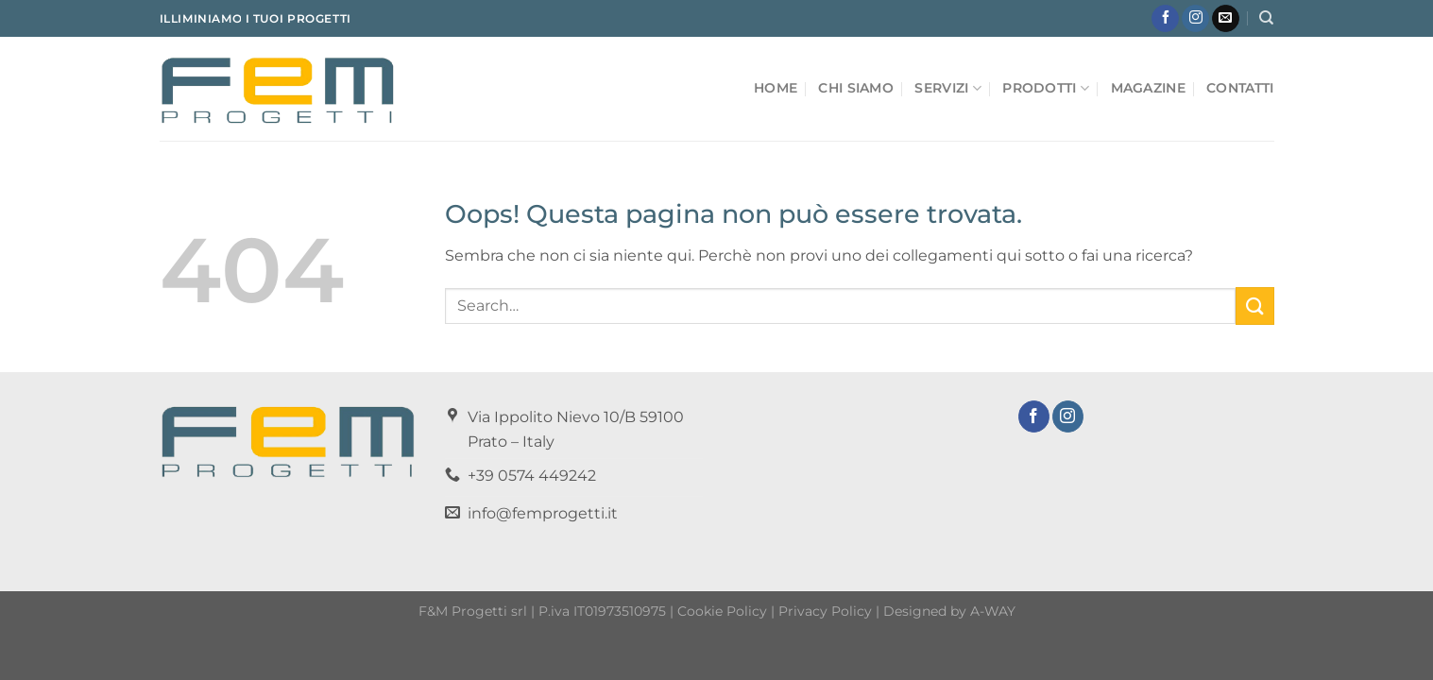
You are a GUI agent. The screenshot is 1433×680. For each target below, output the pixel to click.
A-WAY (992, 611)
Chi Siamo (856, 87)
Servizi (947, 88)
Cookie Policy (722, 611)
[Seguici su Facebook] (1165, 19)
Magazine (1148, 87)
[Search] (1266, 18)
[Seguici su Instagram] (1195, 19)
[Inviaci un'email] (1225, 19)
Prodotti (1045, 88)
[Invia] (1254, 305)
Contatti (1239, 87)
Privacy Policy (825, 611)
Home (775, 87)
